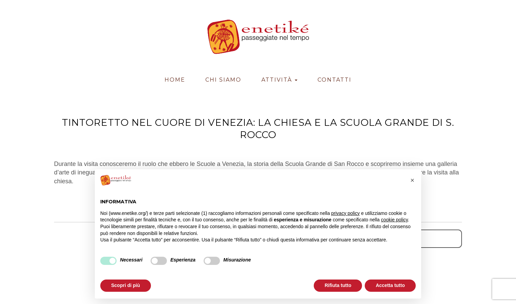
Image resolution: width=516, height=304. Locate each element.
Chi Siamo (223, 80)
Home (175, 80)
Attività (279, 80)
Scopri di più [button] (125, 285)
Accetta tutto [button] (390, 285)
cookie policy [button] (394, 219)
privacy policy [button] (345, 213)
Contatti (334, 80)
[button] (412, 180)
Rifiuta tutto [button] (338, 285)
